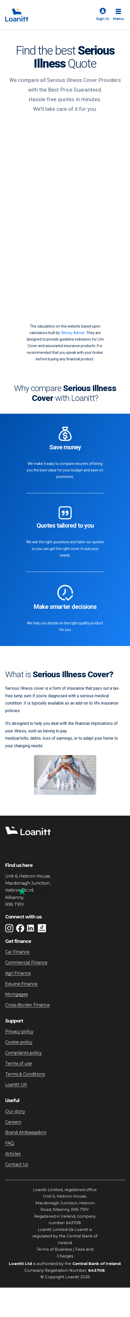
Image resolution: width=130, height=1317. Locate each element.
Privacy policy (19, 1031)
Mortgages (16, 994)
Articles (12, 1153)
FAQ (9, 1143)
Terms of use (18, 1063)
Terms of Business (54, 1249)
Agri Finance (18, 973)
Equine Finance (21, 983)
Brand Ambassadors (25, 1132)
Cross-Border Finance (27, 1004)
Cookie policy (18, 1042)
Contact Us (16, 1164)
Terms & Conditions (25, 1074)
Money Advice (73, 333)
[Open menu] (118, 15)
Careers (13, 1122)
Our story (15, 1111)
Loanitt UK (16, 1084)
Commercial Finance (26, 962)
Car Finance (17, 951)
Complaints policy (23, 1052)
